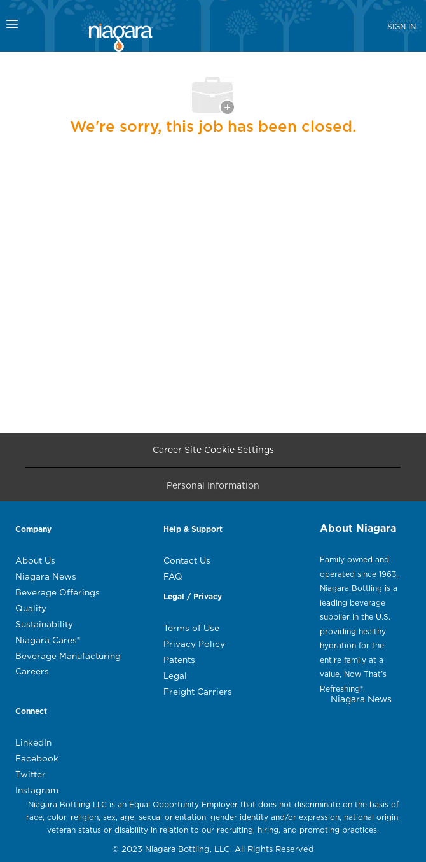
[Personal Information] (213, 488)
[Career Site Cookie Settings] (213, 450)
